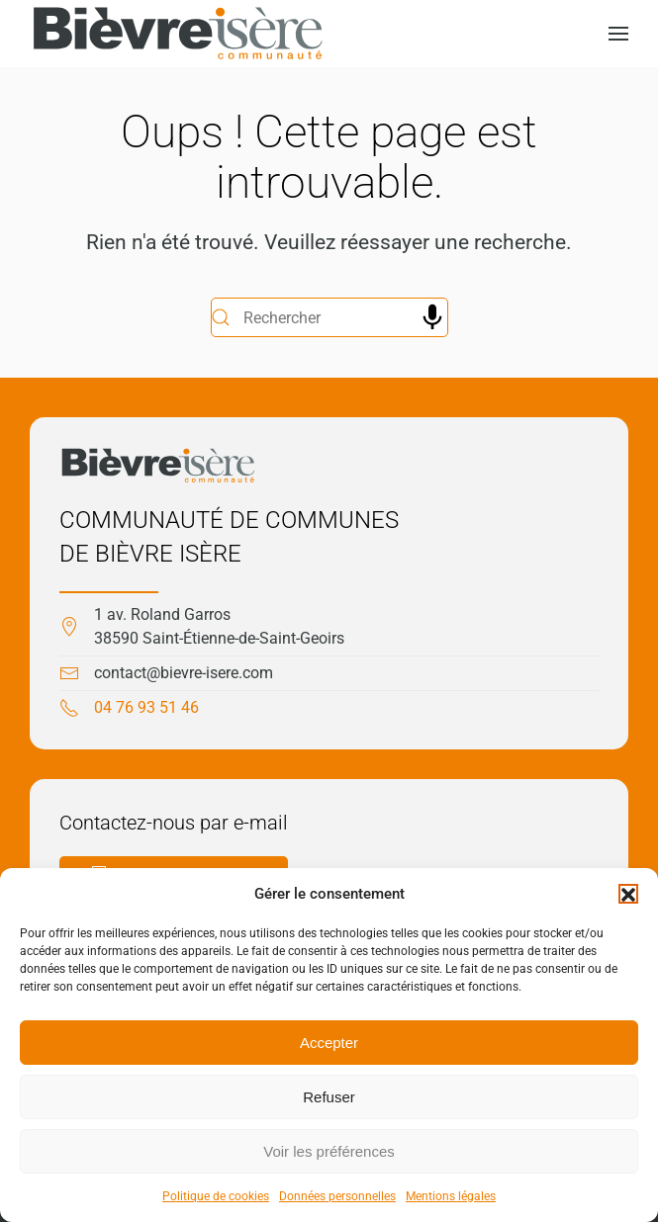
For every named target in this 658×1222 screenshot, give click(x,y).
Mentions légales (451, 1196)
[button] (628, 894)
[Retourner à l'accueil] (178, 33)
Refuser (329, 1097)
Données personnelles (337, 1196)
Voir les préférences (329, 1151)
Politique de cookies (215, 1196)
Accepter (329, 1042)
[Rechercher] (329, 317)
